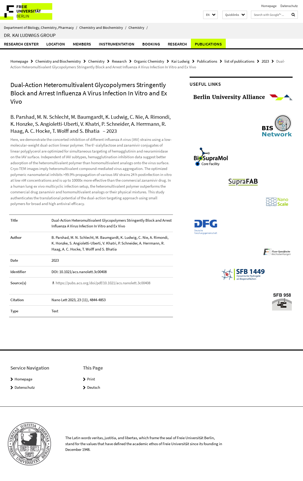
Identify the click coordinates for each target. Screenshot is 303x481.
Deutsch (93, 387)
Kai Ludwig (180, 61)
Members (82, 44)
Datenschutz (289, 6)
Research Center (21, 44)
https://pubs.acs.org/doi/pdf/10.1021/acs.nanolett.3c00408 (103, 282)
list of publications (239, 61)
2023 (265, 61)
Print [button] (91, 379)
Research (177, 44)
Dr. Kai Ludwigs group (30, 35)
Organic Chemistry (149, 61)
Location (55, 44)
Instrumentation (116, 44)
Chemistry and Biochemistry (102, 27)
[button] (210, 15)
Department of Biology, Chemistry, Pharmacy (40, 27)
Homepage (268, 6)
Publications (208, 44)
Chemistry (138, 27)
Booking (151, 44)
